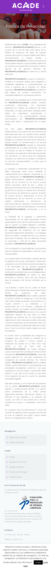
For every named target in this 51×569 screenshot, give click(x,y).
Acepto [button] (38, 562)
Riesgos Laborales (16, 467)
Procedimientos (15, 477)
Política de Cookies (16, 442)
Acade (11, 457)
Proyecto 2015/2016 (17, 462)
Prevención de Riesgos (18, 472)
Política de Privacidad (17, 437)
